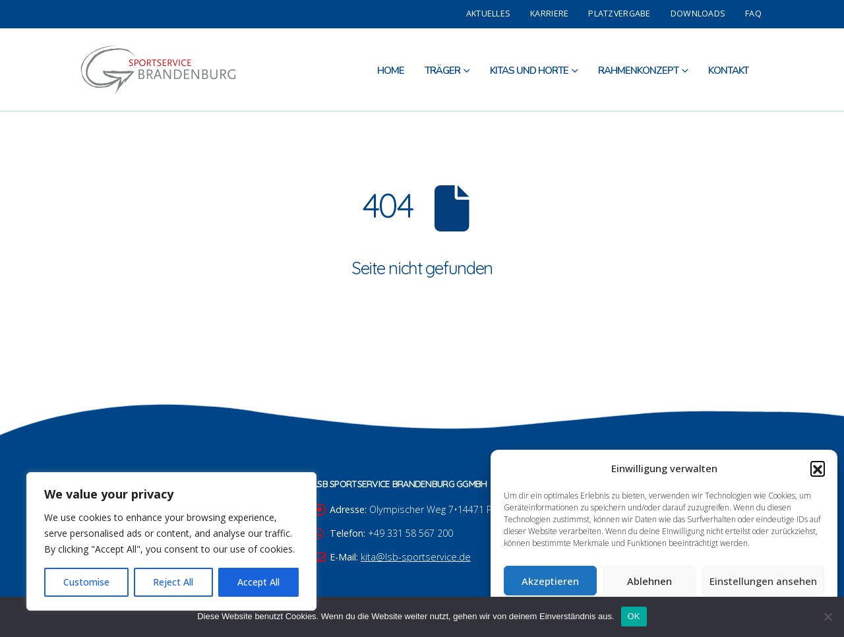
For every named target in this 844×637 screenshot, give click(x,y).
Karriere (549, 13)
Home (390, 70)
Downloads (698, 13)
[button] (817, 468)
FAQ (753, 13)
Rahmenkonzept (638, 70)
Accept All (258, 582)
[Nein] (827, 616)
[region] (171, 541)
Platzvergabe (619, 13)
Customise (86, 582)
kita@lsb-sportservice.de (416, 557)
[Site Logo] (158, 69)
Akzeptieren (550, 581)
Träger (442, 70)
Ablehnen (649, 581)
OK (634, 616)
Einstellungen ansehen (763, 581)
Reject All (173, 582)
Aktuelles (488, 13)
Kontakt (728, 70)
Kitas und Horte (529, 70)
